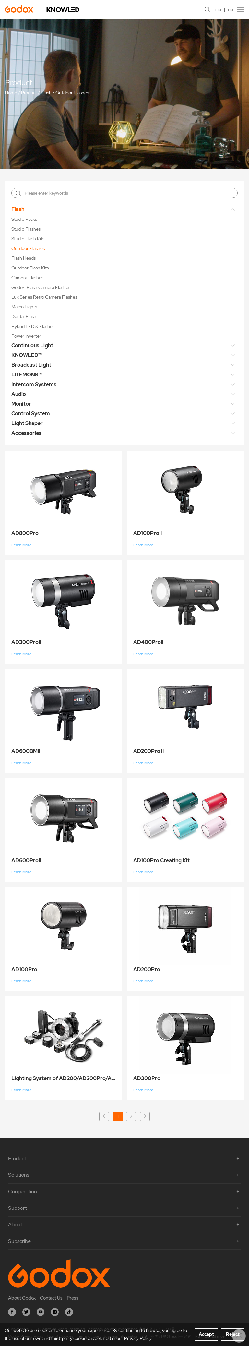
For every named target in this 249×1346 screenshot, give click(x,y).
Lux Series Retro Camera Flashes (44, 297)
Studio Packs (24, 219)
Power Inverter (26, 336)
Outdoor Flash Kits (30, 268)
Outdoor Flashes (72, 93)
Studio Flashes (26, 229)
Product (29, 93)
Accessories (26, 433)
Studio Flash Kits (27, 239)
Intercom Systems (33, 384)
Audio (18, 394)
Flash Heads (23, 258)
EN (230, 10)
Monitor (21, 403)
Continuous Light (32, 345)
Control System (30, 413)
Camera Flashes (27, 277)
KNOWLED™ (26, 355)
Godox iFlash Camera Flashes (40, 287)
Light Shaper (27, 423)
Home (11, 93)
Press (72, 1298)
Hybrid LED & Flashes (32, 326)
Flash (46, 93)
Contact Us (51, 1298)
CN (218, 10)
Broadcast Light (31, 365)
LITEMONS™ (26, 374)
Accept (206, 1334)
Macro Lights (24, 307)
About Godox (22, 1298)
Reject (233, 1334)
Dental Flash (23, 316)
